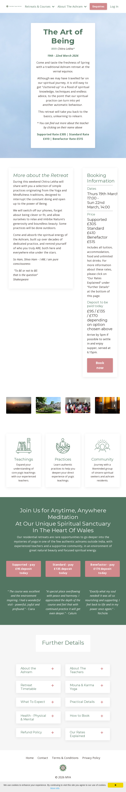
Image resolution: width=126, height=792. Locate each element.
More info (54, 788)
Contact (43, 759)
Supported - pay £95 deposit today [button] (23, 570)
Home (30, 759)
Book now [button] (100, 366)
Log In (114, 6)
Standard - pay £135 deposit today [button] (63, 570)
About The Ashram (72, 6)
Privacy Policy (91, 759)
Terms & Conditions (65, 759)
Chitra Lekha (65, 49)
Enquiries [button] (98, 6)
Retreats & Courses (40, 6)
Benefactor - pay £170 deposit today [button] (102, 570)
